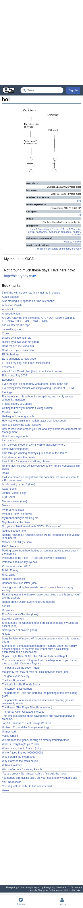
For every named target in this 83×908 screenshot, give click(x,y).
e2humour (54, 232)
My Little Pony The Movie (17, 513)
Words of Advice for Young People (22, 769)
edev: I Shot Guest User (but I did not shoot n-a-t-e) (32, 371)
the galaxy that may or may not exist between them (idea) (35, 671)
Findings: (7, 392)
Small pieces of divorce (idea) (19, 630)
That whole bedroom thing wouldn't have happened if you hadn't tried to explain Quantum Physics (39, 662)
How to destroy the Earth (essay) (21, 424)
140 (79, 201)
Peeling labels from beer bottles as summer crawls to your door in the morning (40, 552)
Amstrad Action (11, 313)
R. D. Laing (8, 574)
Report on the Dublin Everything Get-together (28, 601)
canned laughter (11, 329)
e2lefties (76, 234)
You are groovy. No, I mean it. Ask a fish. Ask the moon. (34, 773)
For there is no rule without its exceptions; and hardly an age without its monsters (37, 398)
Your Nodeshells (11, 782)
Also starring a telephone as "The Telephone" (28, 301)
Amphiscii (7, 309)
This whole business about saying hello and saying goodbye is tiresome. (38, 717)
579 (79, 215)
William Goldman (12, 765)
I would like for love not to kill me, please (26, 461)
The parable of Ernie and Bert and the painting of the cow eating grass (39, 694)
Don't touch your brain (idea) (18, 350)
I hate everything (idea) (15, 448)
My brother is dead (13, 509)
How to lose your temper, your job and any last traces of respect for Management (41, 430)
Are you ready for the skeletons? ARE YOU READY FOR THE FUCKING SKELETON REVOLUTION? (38, 319)
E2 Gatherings (10, 354)
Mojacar (7, 505)
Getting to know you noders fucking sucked (27, 408)
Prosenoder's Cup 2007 (16, 566)
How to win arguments (15, 436)
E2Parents (74, 229)
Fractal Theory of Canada (17, 403)
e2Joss (64, 229)
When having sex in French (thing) (22, 748)
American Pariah (12, 305)
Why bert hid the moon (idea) (19, 756)
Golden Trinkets (11, 412)
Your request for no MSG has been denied (27, 786)
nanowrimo (42, 232)
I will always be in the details (18, 457)
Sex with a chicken (13, 618)
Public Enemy (10, 570)
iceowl (5, 473)
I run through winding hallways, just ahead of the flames (35, 453)
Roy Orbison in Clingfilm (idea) (20, 614)
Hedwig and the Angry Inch (18, 416)
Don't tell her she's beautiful (18, 346)
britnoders (66, 232)
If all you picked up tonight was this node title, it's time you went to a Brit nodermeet (40, 479)
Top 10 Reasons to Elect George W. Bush (26, 723)
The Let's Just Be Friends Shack (21, 684)
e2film (31, 232)
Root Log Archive (72, 241)
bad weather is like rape (16, 325)
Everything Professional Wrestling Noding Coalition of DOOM (38, 388)
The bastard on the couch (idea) (21, 667)
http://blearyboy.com (20, 276)
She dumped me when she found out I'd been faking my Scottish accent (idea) (40, 624)
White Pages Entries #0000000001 (22, 752)
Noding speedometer (14, 530)
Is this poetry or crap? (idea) (18, 484)
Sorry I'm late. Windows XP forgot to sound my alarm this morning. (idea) (41, 640)
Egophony (8, 379)
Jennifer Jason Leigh (14, 492)
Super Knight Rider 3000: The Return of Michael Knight (34, 656)
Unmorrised (9, 731)
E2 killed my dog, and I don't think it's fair (26, 362)
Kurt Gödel (8, 497)
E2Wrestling (42, 229)
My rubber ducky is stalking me (20, 518)
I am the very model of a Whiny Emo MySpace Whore (33, 444)
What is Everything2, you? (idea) (21, 744)
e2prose (54, 229)
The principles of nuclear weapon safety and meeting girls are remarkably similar (38, 702)
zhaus (5, 790)
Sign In (73, 90)
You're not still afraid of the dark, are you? (59, 248)
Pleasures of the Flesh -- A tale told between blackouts (34, 557)
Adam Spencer (10, 296)
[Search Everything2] (42, 90)
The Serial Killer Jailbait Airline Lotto (23, 711)
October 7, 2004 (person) (17, 542)
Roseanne (8, 610)
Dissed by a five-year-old (16, 337)
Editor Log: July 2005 (14, 375)
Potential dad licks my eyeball (19, 562)
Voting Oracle (10, 735)
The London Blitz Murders (17, 688)
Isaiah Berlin (9, 488)
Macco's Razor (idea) (14, 501)
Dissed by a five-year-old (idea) (20, 341)
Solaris (6, 634)
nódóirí (76, 232)
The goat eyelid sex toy (15, 676)
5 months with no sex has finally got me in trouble (31, 292)
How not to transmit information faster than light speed (34, 420)
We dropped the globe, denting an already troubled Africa (35, 740)
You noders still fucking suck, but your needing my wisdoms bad (39, 777)
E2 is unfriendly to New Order (19, 358)
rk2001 (6, 606)
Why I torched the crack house (20, 761)
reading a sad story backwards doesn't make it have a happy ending (37, 589)
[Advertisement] (41, 42)
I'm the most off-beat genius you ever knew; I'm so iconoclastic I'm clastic (41, 467)
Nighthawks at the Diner (16, 522)
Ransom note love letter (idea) (20, 583)
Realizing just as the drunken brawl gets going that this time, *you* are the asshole (41, 596)
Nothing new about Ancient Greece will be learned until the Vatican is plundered (41, 536)
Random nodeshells (13, 578)
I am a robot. (9, 440)
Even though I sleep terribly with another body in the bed (35, 383)
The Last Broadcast (13, 680)
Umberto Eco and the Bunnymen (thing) (25, 727)
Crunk (5, 333)
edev (32, 229)
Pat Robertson (10, 546)
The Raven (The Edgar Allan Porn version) (27, 707)
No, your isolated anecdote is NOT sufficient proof (31, 526)
